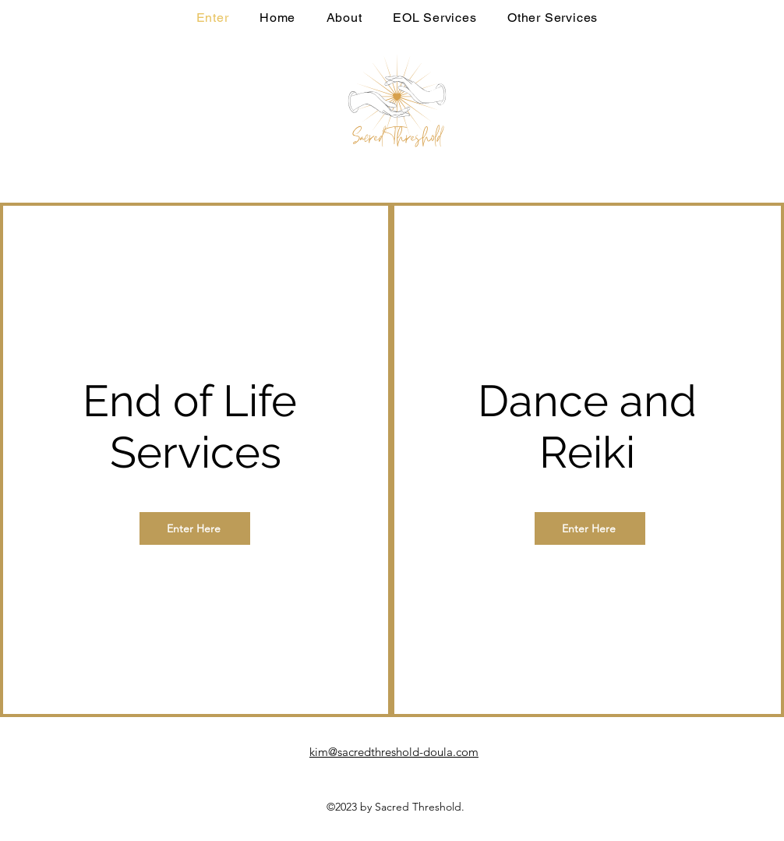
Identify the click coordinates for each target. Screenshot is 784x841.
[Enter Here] (194, 528)
